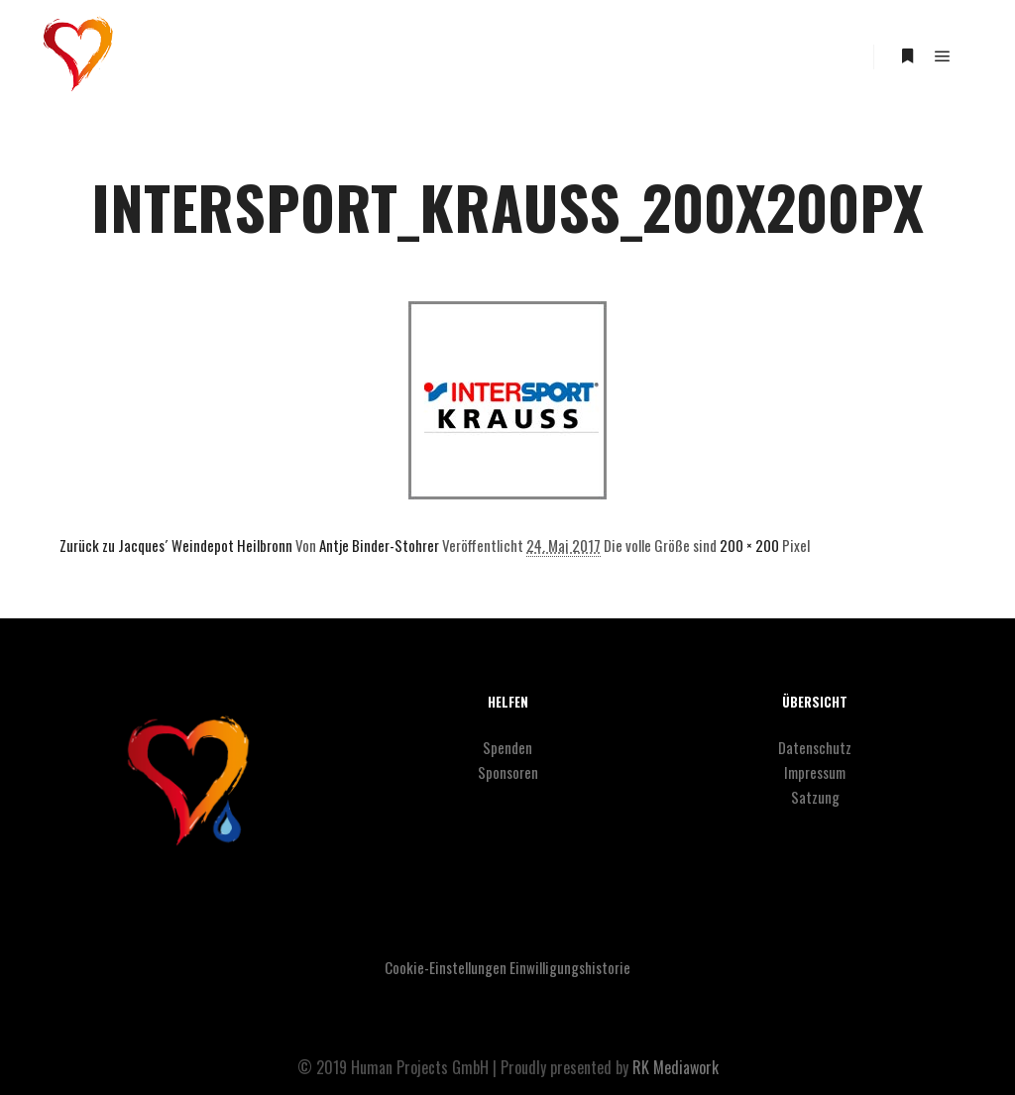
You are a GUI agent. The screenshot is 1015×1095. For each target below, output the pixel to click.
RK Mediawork (675, 1067)
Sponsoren (508, 772)
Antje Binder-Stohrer (379, 545)
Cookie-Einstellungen (446, 967)
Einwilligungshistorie (569, 967)
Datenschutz (814, 747)
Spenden (507, 747)
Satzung (815, 797)
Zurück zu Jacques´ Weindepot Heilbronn (175, 545)
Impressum (815, 772)
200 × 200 (749, 545)
